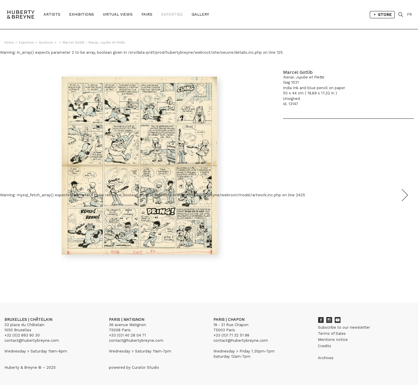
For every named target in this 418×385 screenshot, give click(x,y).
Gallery (200, 14)
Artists (52, 14)
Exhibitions (81, 14)
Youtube (337, 320)
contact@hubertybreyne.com (31, 340)
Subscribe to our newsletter (344, 327)
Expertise (172, 14)
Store (382, 14)
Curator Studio (145, 367)
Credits (324, 346)
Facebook (321, 320)
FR (409, 14)
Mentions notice (333, 339)
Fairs (146, 14)
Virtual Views (118, 14)
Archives (326, 358)
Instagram (329, 320)
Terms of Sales (332, 333)
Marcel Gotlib (298, 72)
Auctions (46, 42)
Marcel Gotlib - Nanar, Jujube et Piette (94, 42)
